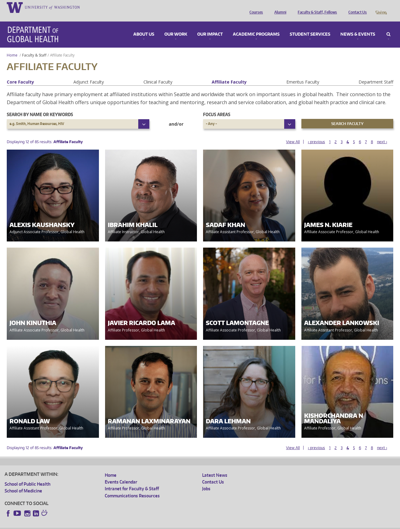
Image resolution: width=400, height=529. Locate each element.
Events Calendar (121, 473)
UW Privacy (86, 524)
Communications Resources (132, 487)
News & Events (357, 26)
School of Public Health (27, 475)
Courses (254, 7)
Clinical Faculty (157, 73)
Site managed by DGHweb (147, 524)
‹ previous (316, 133)
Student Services (310, 26)
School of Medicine (23, 482)
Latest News (214, 466)
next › (382, 133)
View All (293, 133)
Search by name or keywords (40, 105)
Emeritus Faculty (302, 73)
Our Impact (210, 26)
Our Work (175, 26)
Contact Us (356, 7)
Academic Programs (256, 26)
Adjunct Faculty (88, 73)
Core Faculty (20, 73)
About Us (143, 26)
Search (388, 26)
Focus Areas (216, 105)
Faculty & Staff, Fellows (315, 7)
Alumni (279, 7)
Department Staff (376, 73)
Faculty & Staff (34, 46)
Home (12, 46)
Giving (380, 7)
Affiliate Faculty (229, 73)
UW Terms (111, 524)
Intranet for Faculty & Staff (132, 480)
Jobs (206, 480)
